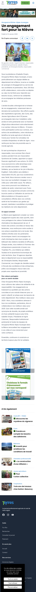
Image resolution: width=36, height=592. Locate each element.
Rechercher (6, 531)
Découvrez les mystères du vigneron (23, 420)
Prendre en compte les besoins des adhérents (22, 434)
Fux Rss (4, 527)
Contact (4, 552)
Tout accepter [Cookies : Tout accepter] (13, 579)
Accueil (4, 548)
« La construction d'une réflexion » (22, 462)
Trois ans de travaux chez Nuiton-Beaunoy (23, 487)
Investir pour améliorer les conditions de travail (23, 449)
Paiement (5, 539)
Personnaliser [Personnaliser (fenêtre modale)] (13, 587)
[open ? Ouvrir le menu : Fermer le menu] (3, 3)
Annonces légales (8, 562)
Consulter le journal (8, 535)
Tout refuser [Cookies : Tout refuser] (12, 583)
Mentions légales (26, 578)
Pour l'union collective (21, 475)
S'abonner (25, 3)
